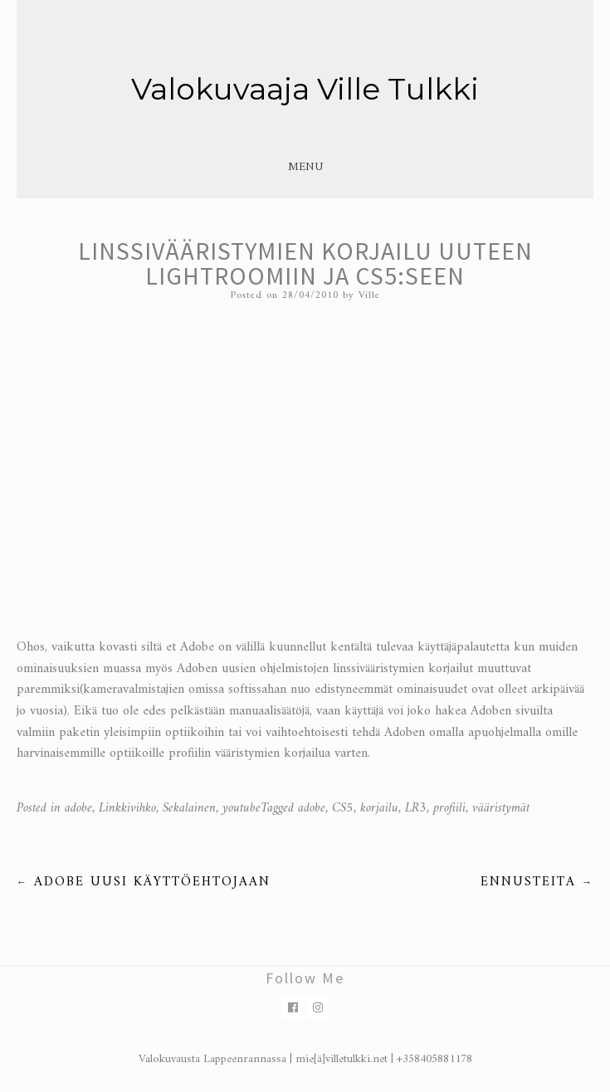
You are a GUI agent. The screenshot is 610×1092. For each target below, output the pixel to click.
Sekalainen (189, 808)
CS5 (343, 808)
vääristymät (500, 808)
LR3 (416, 808)
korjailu (379, 808)
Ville (369, 296)
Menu (305, 167)
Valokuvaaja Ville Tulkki (305, 89)
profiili (449, 808)
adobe (78, 808)
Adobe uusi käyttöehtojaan (144, 882)
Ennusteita (537, 882)
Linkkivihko (127, 808)
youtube (241, 808)
